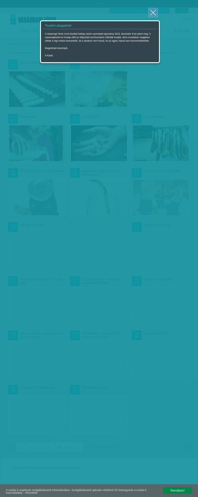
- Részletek (51, 492)
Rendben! (177, 489)
